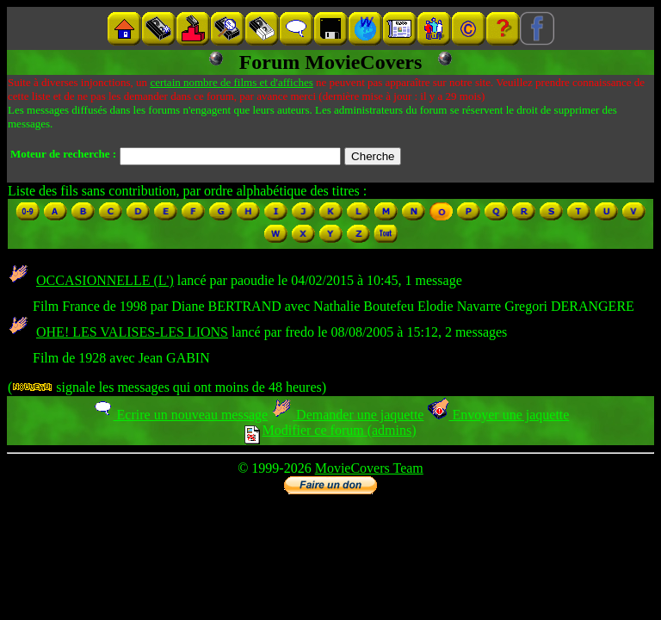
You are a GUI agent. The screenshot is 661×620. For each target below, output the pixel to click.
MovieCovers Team (369, 468)
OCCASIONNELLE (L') (105, 280)
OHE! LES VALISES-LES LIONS (132, 332)
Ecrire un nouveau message (180, 414)
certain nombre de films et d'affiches (231, 82)
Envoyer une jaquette (498, 414)
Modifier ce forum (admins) (330, 430)
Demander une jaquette (347, 414)
